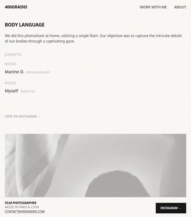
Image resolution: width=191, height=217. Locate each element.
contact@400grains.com (25, 212)
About (180, 7)
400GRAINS (16, 7)
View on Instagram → (23, 117)
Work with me (153, 7)
